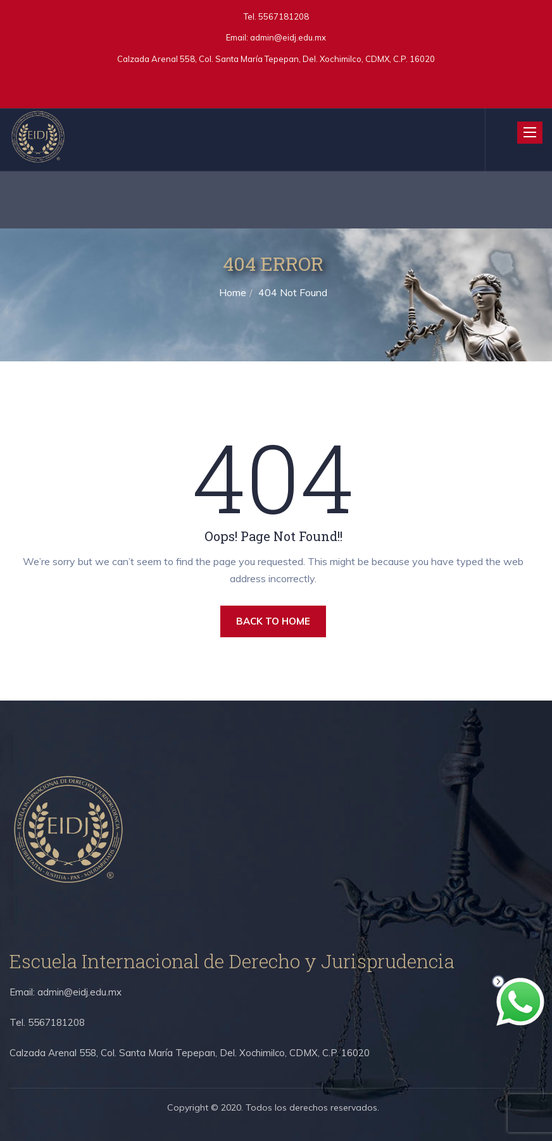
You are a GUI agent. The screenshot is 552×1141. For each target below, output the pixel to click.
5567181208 (282, 16)
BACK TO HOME (273, 621)
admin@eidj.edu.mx (288, 37)
